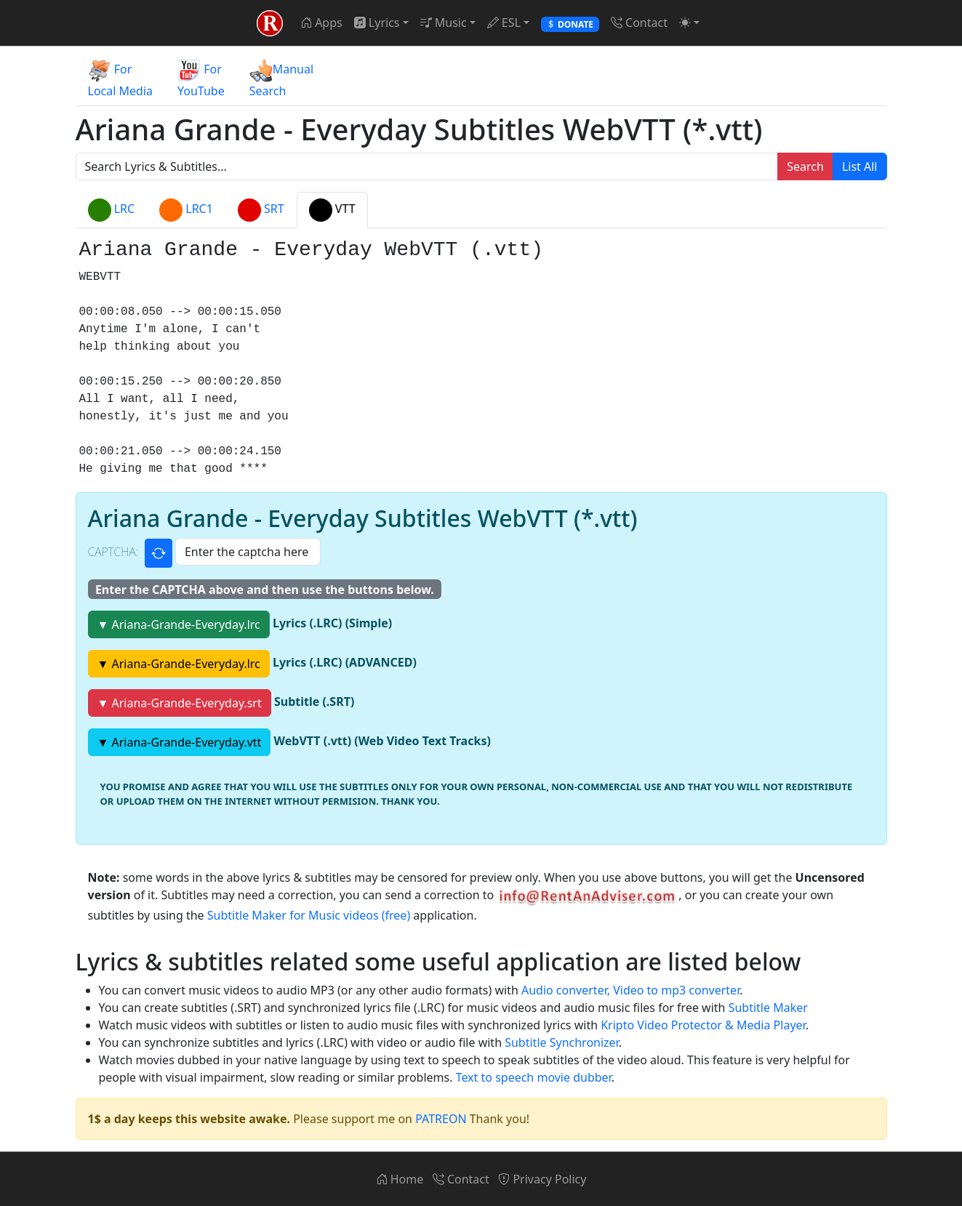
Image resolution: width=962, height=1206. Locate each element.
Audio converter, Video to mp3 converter (630, 990)
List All (860, 166)
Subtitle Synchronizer (561, 1042)
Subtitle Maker (768, 1008)
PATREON (440, 1119)
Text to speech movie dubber (534, 1077)
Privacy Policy (542, 1179)
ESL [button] (504, 23)
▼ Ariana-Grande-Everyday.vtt (179, 742)
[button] (689, 22)
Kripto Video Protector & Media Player (703, 1025)
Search (805, 166)
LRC (111, 210)
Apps (321, 23)
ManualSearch (281, 79)
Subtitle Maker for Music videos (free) (308, 915)
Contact (639, 23)
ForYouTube (201, 79)
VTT (332, 210)
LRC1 (186, 210)
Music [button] (443, 23)
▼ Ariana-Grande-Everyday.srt (179, 703)
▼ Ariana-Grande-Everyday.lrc (178, 624)
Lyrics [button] (377, 23)
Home (400, 1179)
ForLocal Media (120, 79)
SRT (261, 210)
